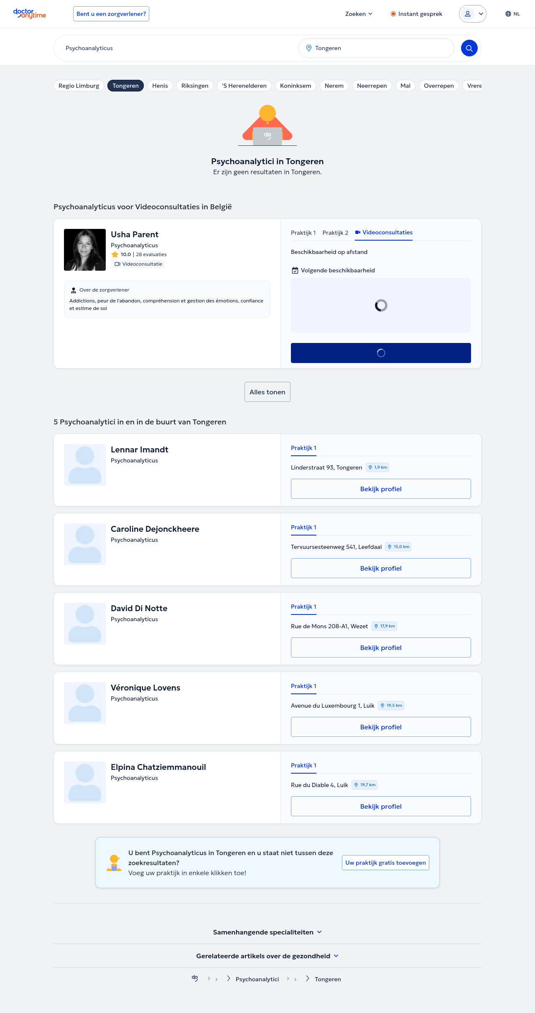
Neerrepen (372, 85)
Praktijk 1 (303, 232)
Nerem (334, 85)
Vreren (476, 85)
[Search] (469, 48)
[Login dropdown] (473, 14)
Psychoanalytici (257, 979)
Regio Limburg (79, 85)
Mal (405, 85)
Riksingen (195, 85)
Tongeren (125, 85)
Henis (160, 85)
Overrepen (439, 85)
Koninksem (295, 85)
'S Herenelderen (244, 85)
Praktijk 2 (336, 232)
